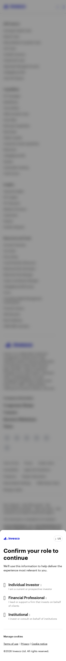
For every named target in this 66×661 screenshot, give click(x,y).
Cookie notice (39, 643)
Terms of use (11, 643)
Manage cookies (13, 636)
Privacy (25, 643)
